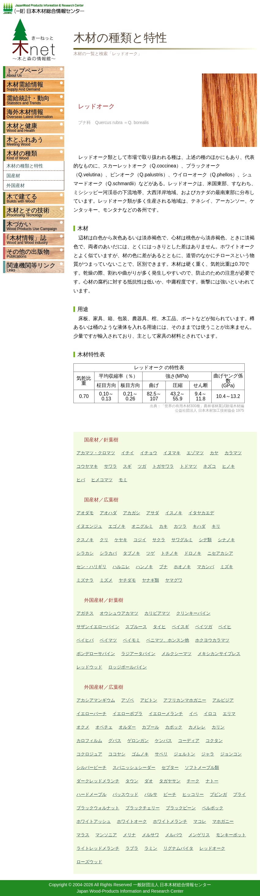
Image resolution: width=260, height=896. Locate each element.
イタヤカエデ (201, 512)
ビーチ (169, 794)
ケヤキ (120, 539)
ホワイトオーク (132, 821)
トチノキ (169, 553)
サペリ (161, 754)
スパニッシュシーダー (134, 767)
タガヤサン (169, 780)
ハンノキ (144, 566)
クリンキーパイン (193, 613)
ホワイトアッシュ (93, 821)
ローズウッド (89, 861)
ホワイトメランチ (170, 821)
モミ (123, 479)
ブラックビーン (181, 807)
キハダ (199, 526)
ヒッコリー (193, 794)
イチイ (127, 452)
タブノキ (131, 553)
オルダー (127, 727)
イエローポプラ (128, 713)
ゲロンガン (138, 740)
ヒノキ (228, 466)
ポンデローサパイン (95, 653)
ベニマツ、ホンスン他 (167, 640)
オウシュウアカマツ (119, 613)
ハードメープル (91, 794)
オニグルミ (142, 526)
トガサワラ (163, 466)
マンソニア (106, 834)
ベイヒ (224, 626)
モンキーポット (231, 834)
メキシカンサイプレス (219, 653)
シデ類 (205, 539)
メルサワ (150, 834)
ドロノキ (192, 553)
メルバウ (173, 834)
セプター (170, 767)
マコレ (199, 821)
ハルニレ (121, 566)
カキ (163, 526)
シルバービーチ (91, 767)
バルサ (150, 794)
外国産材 (15, 185)
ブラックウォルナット (97, 807)
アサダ (152, 512)
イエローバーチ (91, 713)
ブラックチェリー (142, 807)
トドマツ (188, 466)
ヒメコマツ (102, 479)
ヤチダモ (127, 580)
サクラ (158, 539)
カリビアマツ (157, 613)
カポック (173, 727)
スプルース (136, 626)
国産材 (13, 175)
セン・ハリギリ (91, 566)
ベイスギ (180, 626)
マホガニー (223, 821)
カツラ (180, 526)
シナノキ (226, 539)
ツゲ (150, 553)
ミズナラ (85, 580)
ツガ (142, 466)
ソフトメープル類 (202, 767)
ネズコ (209, 466)
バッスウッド (125, 794)
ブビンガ (218, 794)
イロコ (210, 713)
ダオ (148, 780)
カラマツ (233, 452)
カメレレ (197, 727)
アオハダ (108, 512)
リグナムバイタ (178, 848)
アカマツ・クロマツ (95, 452)
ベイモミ (131, 640)
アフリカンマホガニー (184, 700)
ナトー (212, 780)
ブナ (163, 566)
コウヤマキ (87, 466)
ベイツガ (203, 626)
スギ (127, 466)
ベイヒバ (85, 640)
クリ (104, 539)
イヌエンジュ (89, 526)
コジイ (139, 539)
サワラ (110, 466)
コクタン (214, 740)
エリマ (229, 713)
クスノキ (85, 539)
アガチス (85, 613)
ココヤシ (116, 754)
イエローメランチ (166, 713)
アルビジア (223, 700)
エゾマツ (195, 452)
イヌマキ (171, 452)
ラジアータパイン (138, 653)
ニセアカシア (220, 553)
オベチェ (104, 727)
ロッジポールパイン (127, 667)
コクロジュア (89, 754)
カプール (150, 727)
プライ (239, 794)
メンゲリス (199, 834)
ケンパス (163, 740)
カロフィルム (89, 740)
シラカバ (108, 553)
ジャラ (207, 754)
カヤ (214, 452)
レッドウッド (89, 667)
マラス (82, 834)
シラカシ (85, 553)
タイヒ (159, 626)
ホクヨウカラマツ (212, 640)
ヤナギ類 (150, 580)
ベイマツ (108, 640)
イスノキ (173, 512)
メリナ (129, 834)
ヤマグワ (173, 580)
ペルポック (212, 807)
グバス (114, 740)
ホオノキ (182, 566)
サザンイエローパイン (97, 626)
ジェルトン (184, 754)
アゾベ (127, 700)
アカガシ (131, 512)
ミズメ (106, 580)
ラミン (150, 848)
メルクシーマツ (176, 653)
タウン (131, 780)
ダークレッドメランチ (97, 780)
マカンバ (205, 566)
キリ (216, 526)
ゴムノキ (140, 754)
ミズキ (226, 566)
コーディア (188, 740)
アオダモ (85, 512)
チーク (193, 780)
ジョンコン (231, 754)
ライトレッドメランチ (97, 848)
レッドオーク (212, 848)
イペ (193, 713)
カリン (218, 727)
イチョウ (148, 452)
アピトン (148, 700)
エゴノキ (116, 526)
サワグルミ (182, 539)
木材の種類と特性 (24, 165)
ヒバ (80, 479)
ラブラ (131, 848)
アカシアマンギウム (95, 700)
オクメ (82, 727)
